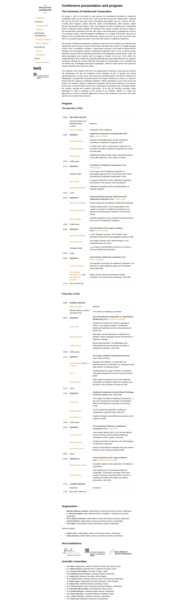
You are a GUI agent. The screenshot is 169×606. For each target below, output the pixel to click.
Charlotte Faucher (76, 141)
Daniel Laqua (95, 168)
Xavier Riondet (75, 382)
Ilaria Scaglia (74, 181)
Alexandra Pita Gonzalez (107, 460)
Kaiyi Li (72, 373)
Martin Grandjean (76, 130)
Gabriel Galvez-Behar (78, 188)
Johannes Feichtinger (78, 203)
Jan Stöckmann (75, 417)
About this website (42, 62)
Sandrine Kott (119, 199)
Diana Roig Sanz (101, 231)
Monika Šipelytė (75, 219)
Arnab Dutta (74, 327)
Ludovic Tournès (101, 136)
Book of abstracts (42, 43)
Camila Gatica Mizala (77, 236)
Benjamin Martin (76, 411)
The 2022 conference (43, 40)
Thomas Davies (75, 475)
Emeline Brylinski (76, 363)
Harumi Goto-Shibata (116, 319)
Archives (39, 51)
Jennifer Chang (75, 346)
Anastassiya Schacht (77, 210)
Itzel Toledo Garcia (76, 449)
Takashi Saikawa (76, 337)
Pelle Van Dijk (75, 156)
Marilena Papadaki (76, 149)
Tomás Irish (74, 402)
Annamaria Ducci (76, 242)
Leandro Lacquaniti (77, 266)
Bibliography (40, 55)
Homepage (40, 18)
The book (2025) (42, 26)
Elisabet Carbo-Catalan (78, 465)
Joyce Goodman (76, 435)
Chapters (39, 29)
